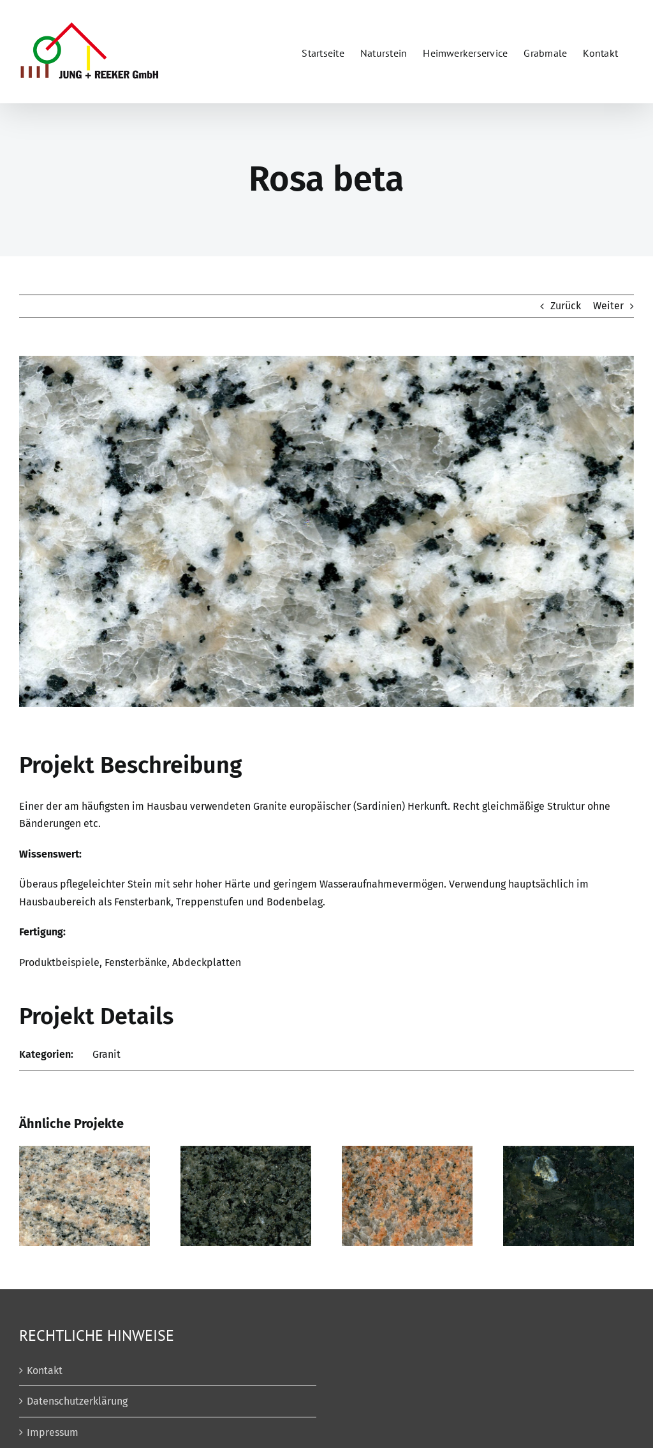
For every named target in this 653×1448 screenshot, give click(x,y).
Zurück (565, 306)
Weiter (608, 306)
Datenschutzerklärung (77, 1401)
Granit (106, 1054)
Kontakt (44, 1370)
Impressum (52, 1432)
